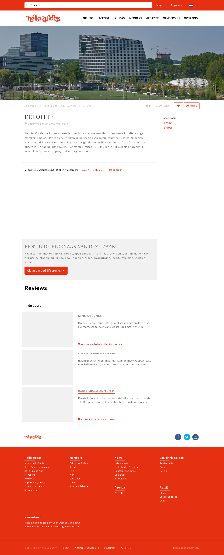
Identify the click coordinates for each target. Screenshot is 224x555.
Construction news (125, 470)
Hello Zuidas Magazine (37, 467)
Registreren (176, 5)
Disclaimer (109, 547)
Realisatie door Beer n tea (186, 547)
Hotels (163, 470)
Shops (163, 492)
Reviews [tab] (167, 127)
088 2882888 (115, 170)
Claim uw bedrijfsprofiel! (45, 270)
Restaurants (166, 463)
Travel (73, 482)
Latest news (121, 463)
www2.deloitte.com (93, 170)
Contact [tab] (167, 123)
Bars (162, 467)
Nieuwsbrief (32, 517)
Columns (119, 474)
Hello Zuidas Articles (126, 467)
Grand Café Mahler (90, 315)
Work (72, 474)
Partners (29, 478)
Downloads (30, 490)
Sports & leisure (79, 486)
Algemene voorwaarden (87, 547)
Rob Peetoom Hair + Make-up (96, 353)
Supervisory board (35, 482)
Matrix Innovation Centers (96, 391)
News (118, 457)
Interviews (121, 478)
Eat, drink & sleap (79, 463)
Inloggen (160, 5)
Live (72, 470)
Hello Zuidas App (33, 470)
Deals (163, 500)
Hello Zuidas (32, 457)
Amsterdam (127, 548)
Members (29, 474)
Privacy (65, 547)
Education (75, 478)
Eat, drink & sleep (172, 457)
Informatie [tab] (169, 118)
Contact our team (34, 486)
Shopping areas (168, 496)
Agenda (120, 487)
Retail (73, 467)
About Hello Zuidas (35, 463)
